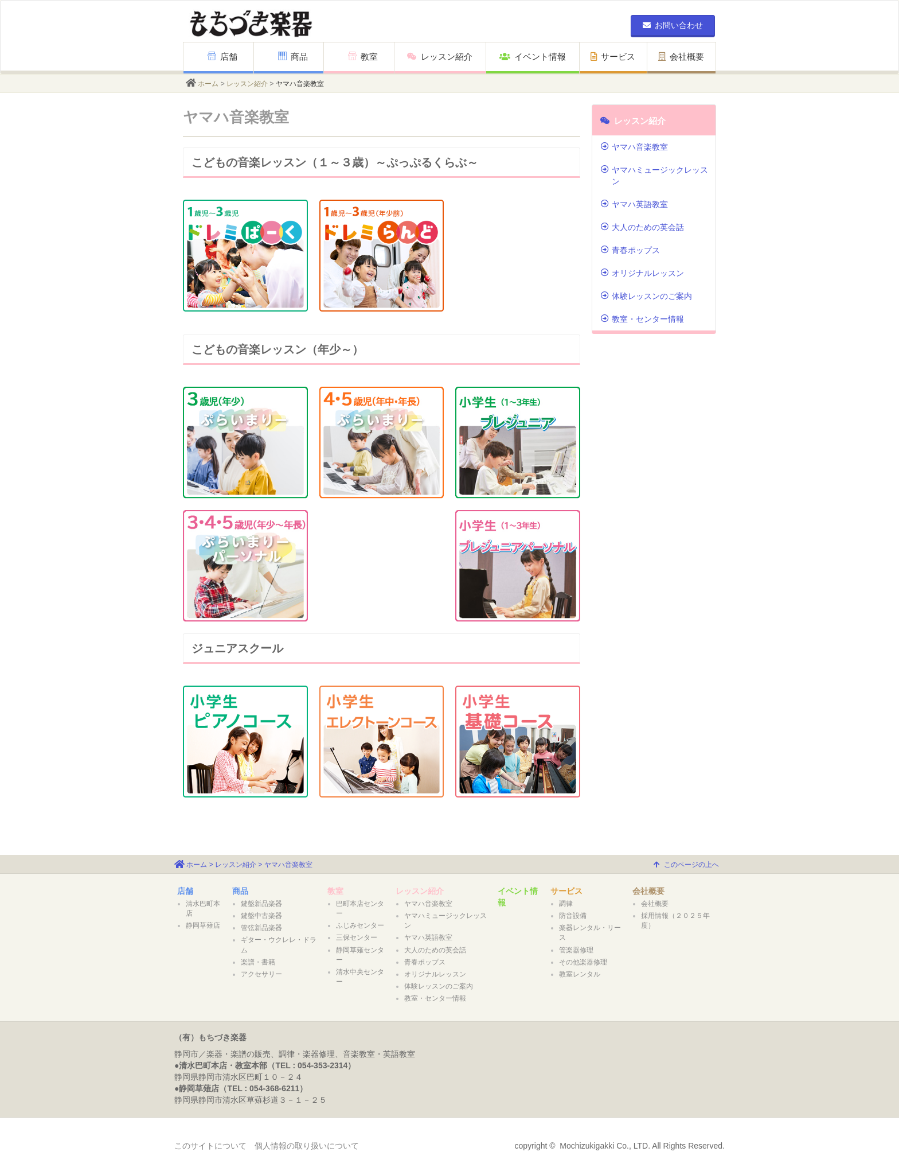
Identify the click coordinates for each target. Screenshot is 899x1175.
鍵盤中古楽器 (261, 916)
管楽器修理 (576, 950)
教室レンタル (579, 974)
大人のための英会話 (642, 227)
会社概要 (681, 56)
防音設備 (573, 916)
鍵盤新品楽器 (261, 904)
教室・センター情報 (642, 319)
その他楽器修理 (583, 962)
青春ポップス (630, 250)
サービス (613, 56)
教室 (362, 56)
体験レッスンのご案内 (646, 296)
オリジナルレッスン (642, 273)
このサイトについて (210, 1145)
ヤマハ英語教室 (634, 204)
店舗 (222, 56)
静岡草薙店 (203, 925)
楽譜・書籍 (258, 962)
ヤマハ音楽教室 (634, 146)
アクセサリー (261, 974)
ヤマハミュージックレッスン (654, 175)
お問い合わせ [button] (673, 25)
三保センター (356, 937)
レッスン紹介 (439, 56)
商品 (292, 56)
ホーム (208, 84)
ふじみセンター (360, 925)
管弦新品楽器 (261, 928)
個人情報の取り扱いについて (307, 1145)
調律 (566, 904)
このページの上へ (686, 865)
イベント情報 (532, 56)
